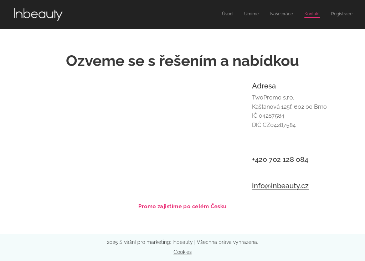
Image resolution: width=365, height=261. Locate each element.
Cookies (183, 252)
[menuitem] (309, 15)
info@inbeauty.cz (280, 185)
